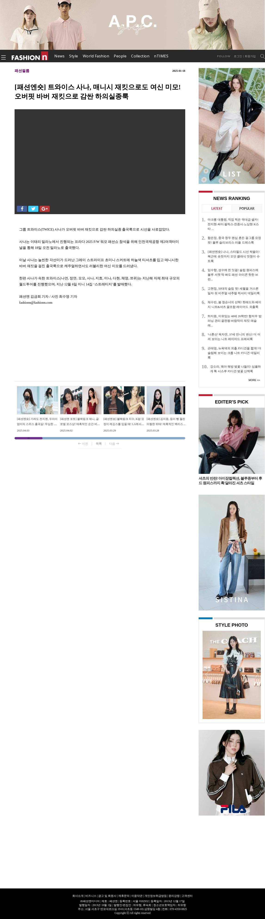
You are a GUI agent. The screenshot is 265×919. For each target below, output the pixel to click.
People (120, 56)
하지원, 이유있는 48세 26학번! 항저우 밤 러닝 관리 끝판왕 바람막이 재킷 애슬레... (235, 320)
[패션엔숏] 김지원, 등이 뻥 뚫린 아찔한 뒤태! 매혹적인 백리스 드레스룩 (166, 424)
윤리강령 (174, 895)
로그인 (238, 56)
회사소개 (77, 895)
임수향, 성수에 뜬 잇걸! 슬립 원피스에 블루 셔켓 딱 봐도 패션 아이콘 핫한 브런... (233, 274)
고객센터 (187, 895)
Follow (223, 56)
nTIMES (161, 56)
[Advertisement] (100, 344)
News (59, 56)
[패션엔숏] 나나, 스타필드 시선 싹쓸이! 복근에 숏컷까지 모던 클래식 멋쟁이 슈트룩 (234, 256)
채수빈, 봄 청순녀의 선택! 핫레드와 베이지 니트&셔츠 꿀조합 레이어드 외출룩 (234, 304)
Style (73, 56)
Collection (140, 56)
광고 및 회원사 (107, 895)
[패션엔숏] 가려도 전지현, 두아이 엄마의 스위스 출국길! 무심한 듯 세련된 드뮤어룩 (37, 424)
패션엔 (30, 56)
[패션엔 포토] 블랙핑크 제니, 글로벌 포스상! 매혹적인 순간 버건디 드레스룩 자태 (80, 424)
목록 (99, 443)
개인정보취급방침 (156, 895)
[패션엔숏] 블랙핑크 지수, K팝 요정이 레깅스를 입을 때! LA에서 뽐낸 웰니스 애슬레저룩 (123, 424)
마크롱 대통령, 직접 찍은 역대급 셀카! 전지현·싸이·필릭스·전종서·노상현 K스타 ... (233, 224)
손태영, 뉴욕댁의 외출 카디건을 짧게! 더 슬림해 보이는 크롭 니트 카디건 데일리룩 (234, 353)
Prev (207, 674)
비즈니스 (90, 895)
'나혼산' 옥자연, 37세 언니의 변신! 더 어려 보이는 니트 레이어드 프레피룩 (234, 337)
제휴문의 (123, 895)
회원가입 (250, 56)
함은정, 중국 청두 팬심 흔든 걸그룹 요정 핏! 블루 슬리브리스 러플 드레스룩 (234, 240)
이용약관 (136, 895)
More (252, 380)
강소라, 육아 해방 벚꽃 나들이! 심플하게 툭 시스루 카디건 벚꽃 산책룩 (235, 369)
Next (256, 674)
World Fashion (96, 56)
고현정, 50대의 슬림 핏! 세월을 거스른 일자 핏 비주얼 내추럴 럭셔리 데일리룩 (233, 291)
